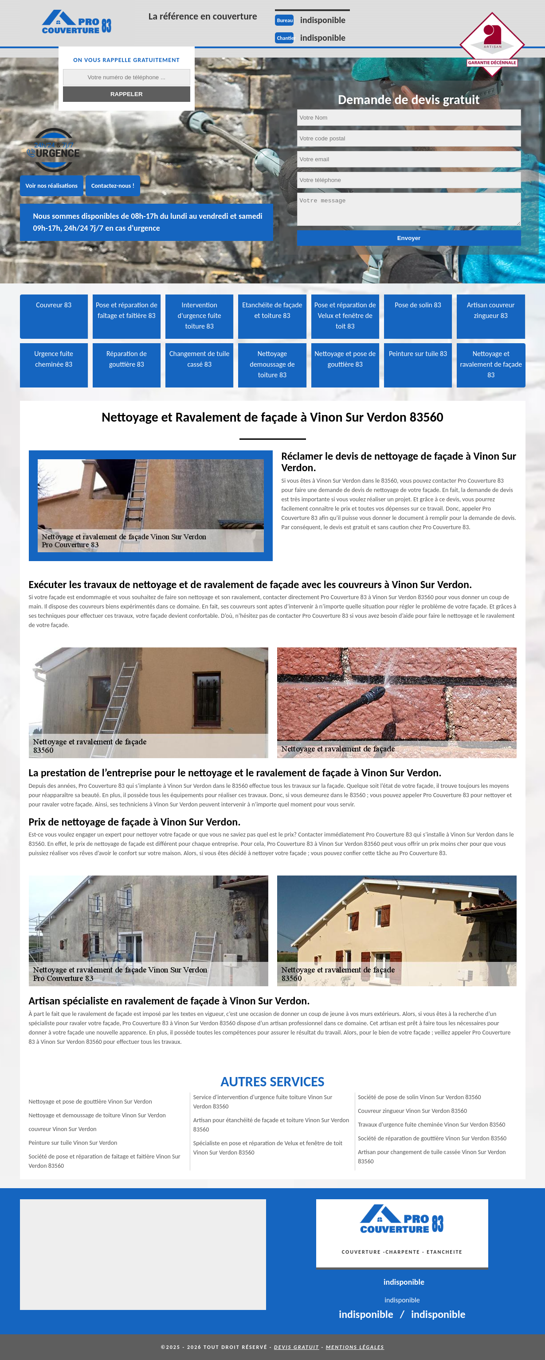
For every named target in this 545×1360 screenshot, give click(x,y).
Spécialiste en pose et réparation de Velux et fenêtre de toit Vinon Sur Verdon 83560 (267, 1147)
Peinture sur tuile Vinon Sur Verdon (73, 1143)
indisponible (323, 20)
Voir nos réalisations (52, 186)
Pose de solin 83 (418, 305)
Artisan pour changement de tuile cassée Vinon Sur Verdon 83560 (432, 1156)
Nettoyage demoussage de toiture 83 (272, 364)
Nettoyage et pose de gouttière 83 (345, 358)
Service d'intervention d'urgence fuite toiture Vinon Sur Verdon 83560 (262, 1101)
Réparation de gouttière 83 (126, 358)
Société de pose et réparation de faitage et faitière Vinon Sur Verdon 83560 (104, 1161)
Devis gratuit (296, 1347)
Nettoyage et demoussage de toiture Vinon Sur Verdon (97, 1115)
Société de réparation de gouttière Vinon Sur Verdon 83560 (432, 1138)
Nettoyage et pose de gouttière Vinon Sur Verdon (90, 1101)
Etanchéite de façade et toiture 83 (272, 310)
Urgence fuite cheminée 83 (53, 358)
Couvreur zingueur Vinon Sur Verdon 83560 (412, 1111)
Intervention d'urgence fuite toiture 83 (199, 315)
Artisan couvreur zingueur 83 (491, 310)
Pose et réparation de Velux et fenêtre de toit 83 (345, 315)
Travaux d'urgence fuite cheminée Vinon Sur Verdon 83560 (431, 1124)
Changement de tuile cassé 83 (199, 358)
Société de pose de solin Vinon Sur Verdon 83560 (419, 1097)
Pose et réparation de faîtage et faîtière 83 (126, 310)
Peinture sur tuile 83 (418, 353)
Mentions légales (355, 1347)
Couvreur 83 (53, 305)
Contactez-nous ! (112, 186)
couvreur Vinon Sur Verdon (63, 1129)
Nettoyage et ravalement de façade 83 (491, 364)
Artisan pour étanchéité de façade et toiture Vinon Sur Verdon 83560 (271, 1124)
